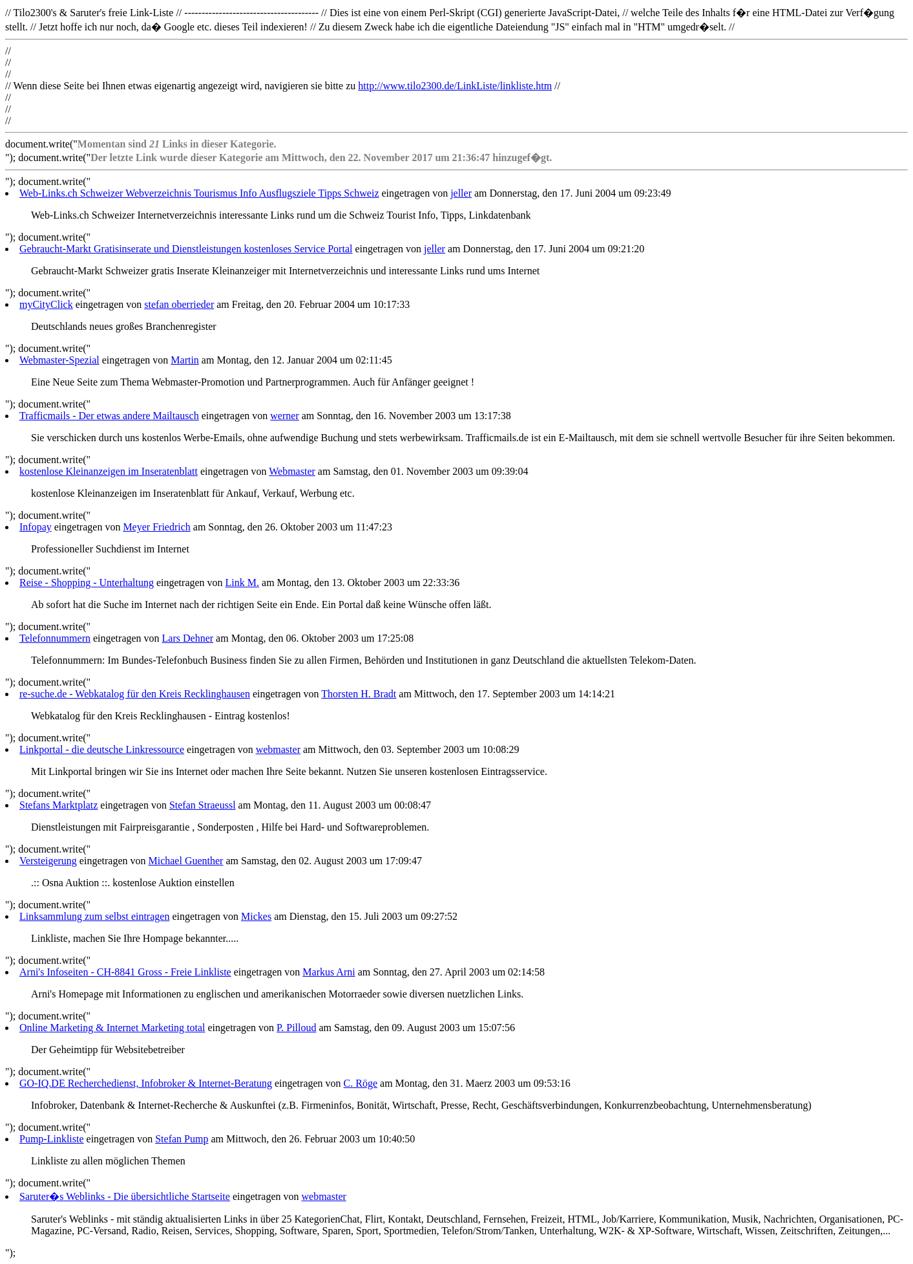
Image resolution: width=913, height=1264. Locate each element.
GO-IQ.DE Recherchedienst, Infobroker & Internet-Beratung (145, 1083)
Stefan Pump (181, 1138)
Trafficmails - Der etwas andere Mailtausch (109, 415)
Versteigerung (48, 860)
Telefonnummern (54, 638)
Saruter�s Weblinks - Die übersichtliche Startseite (124, 1196)
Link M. (242, 582)
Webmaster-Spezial (59, 359)
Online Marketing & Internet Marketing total (112, 1027)
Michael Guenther (185, 860)
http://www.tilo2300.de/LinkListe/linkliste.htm (455, 85)
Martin (185, 359)
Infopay (35, 526)
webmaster (278, 749)
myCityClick (46, 304)
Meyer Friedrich (156, 526)
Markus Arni (328, 971)
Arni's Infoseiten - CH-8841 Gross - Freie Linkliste (125, 971)
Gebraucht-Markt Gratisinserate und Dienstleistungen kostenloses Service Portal (185, 248)
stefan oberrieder (179, 304)
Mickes (256, 916)
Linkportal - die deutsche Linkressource (101, 749)
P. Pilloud (296, 1027)
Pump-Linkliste (51, 1138)
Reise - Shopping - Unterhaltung (86, 582)
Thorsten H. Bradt (358, 693)
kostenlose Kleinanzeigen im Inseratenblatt (108, 471)
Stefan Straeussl (202, 805)
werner (284, 415)
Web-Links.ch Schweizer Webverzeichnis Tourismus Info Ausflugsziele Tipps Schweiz (199, 193)
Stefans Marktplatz (58, 805)
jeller (461, 193)
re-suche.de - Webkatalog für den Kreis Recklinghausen (134, 693)
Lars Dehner (188, 638)
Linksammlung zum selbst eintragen (94, 916)
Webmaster (292, 471)
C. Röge (360, 1083)
